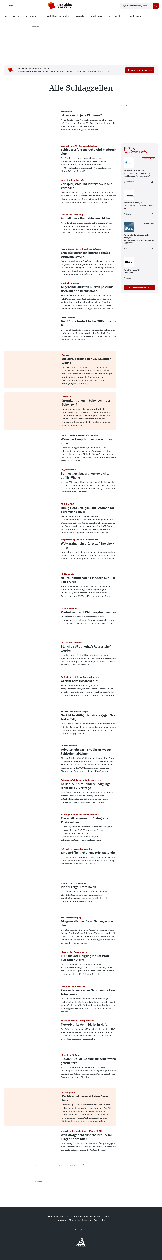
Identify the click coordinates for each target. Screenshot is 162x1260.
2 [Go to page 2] (53, 1165)
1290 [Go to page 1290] (72, 1165)
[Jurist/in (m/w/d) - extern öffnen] (152, 278)
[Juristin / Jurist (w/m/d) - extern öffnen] (152, 182)
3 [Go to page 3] (59, 1165)
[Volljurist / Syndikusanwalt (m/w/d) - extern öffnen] (152, 249)
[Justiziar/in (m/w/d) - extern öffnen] (152, 214)
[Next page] (83, 1166)
